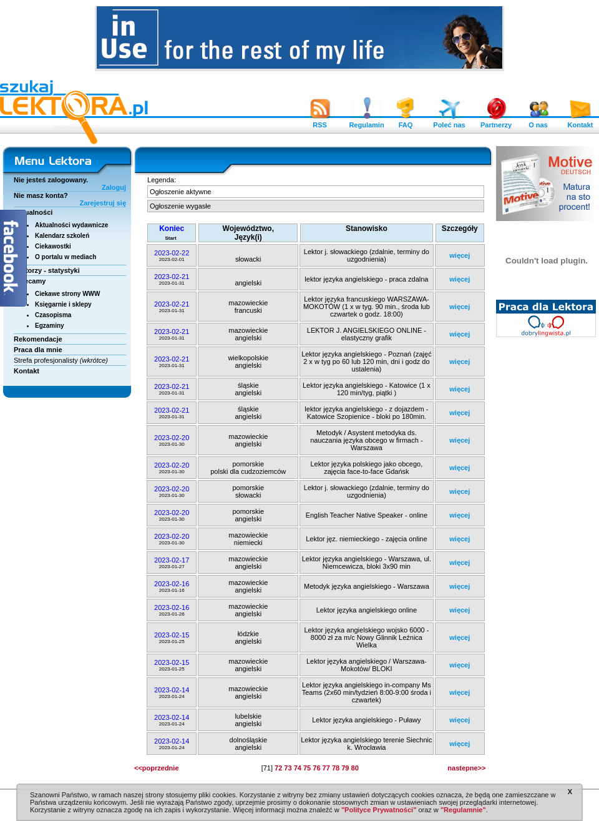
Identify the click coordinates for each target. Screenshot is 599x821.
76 (316, 768)
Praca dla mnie (38, 349)
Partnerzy (496, 122)
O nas (538, 122)
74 (297, 768)
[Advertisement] (547, 534)
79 (345, 768)
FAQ (405, 122)
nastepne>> (466, 768)
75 (307, 768)
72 (278, 768)
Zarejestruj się (102, 203)
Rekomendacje (38, 339)
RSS (320, 122)
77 (326, 768)
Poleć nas (449, 122)
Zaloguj (114, 187)
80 (355, 768)
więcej (459, 255)
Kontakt (580, 122)
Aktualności (33, 212)
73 (287, 768)
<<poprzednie (156, 768)
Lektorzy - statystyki (47, 270)
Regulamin (366, 122)
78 (335, 768)
